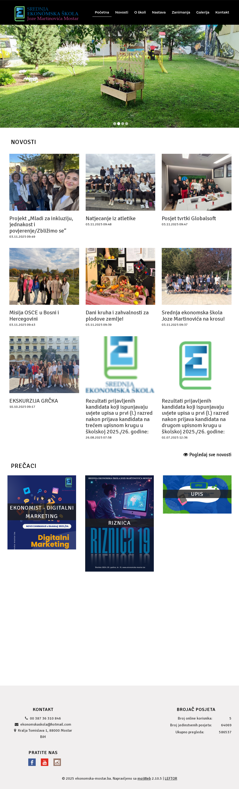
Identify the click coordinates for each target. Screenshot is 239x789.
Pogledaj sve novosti (207, 455)
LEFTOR (171, 778)
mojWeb (144, 778)
